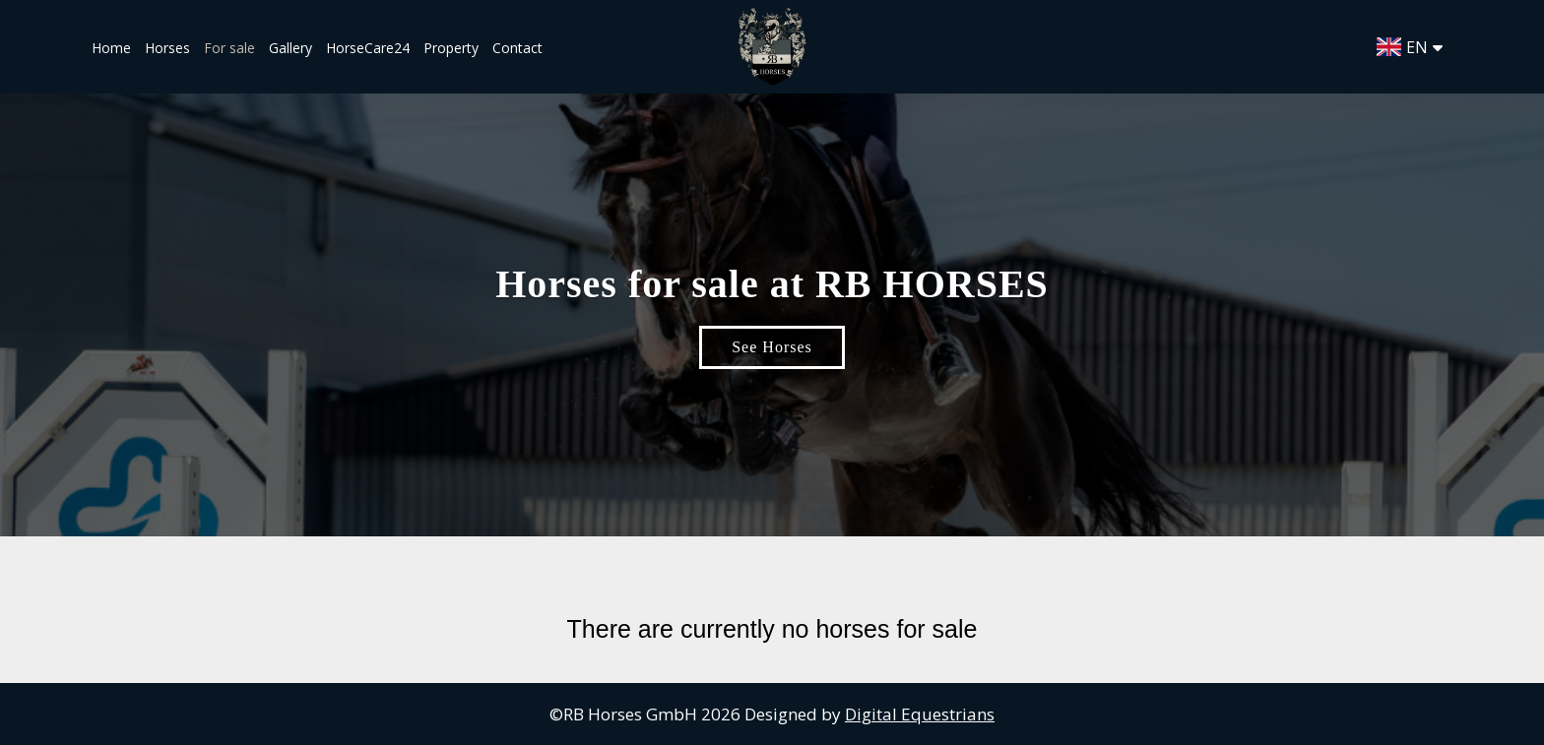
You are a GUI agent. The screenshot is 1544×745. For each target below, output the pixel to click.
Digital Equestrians (920, 714)
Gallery (290, 47)
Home (111, 47)
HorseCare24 (370, 47)
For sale (229, 47)
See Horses (772, 347)
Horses (167, 47)
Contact (517, 47)
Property (451, 47)
